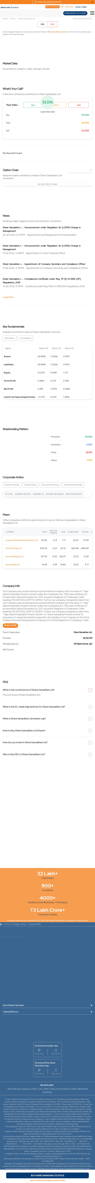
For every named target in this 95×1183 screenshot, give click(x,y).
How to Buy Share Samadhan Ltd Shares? (24, 730)
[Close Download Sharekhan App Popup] (92, 2)
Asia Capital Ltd (12, 564)
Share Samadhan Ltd (26, 19)
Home (5, 19)
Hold (56, 105)
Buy (33, 105)
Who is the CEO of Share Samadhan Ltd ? (24, 754)
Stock (13, 19)
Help (61, 7)
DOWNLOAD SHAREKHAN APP (49, 2)
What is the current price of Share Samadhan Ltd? (29, 689)
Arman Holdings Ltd (14, 556)
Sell (79, 105)
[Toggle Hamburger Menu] (92, 13)
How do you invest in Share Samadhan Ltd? (25, 742)
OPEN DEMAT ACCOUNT (75, 13)
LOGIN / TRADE (81, 7)
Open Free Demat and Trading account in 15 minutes (47, 1180)
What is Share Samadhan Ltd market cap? (24, 718)
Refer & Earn (69, 7)
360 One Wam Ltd (14, 548)
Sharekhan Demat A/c (60, 32)
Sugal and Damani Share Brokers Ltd (22, 540)
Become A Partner (52, 7)
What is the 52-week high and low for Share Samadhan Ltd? (34, 706)
